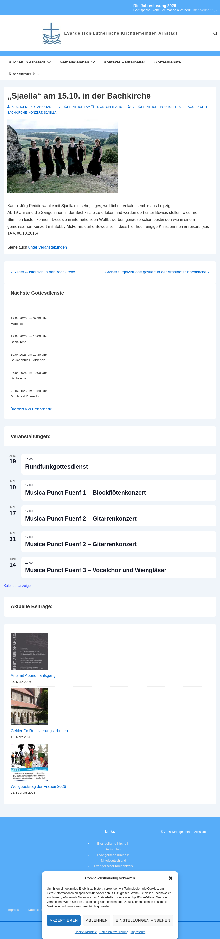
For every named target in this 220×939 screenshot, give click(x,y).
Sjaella (50, 112)
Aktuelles (172, 107)
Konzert (35, 112)
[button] (170, 878)
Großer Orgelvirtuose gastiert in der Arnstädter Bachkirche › (157, 272)
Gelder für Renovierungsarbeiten (39, 731)
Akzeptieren (64, 920)
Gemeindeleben (78, 62)
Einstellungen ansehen (143, 920)
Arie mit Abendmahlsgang (33, 675)
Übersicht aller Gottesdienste (31, 409)
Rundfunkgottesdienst (56, 466)
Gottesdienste (167, 62)
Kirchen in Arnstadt (30, 62)
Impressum (138, 932)
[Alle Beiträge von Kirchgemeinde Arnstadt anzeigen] (30, 107)
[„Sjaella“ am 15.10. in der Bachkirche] (108, 107)
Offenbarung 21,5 (204, 10)
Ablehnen (97, 920)
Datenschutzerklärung (113, 932)
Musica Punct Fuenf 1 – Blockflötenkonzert (85, 492)
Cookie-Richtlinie (86, 932)
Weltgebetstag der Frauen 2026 (38, 786)
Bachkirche (17, 112)
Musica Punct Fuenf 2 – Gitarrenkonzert (81, 518)
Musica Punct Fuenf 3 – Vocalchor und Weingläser (95, 570)
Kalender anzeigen (18, 586)
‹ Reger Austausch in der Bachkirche (43, 272)
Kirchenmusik (25, 73)
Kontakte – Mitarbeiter (124, 62)
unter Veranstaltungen (47, 247)
